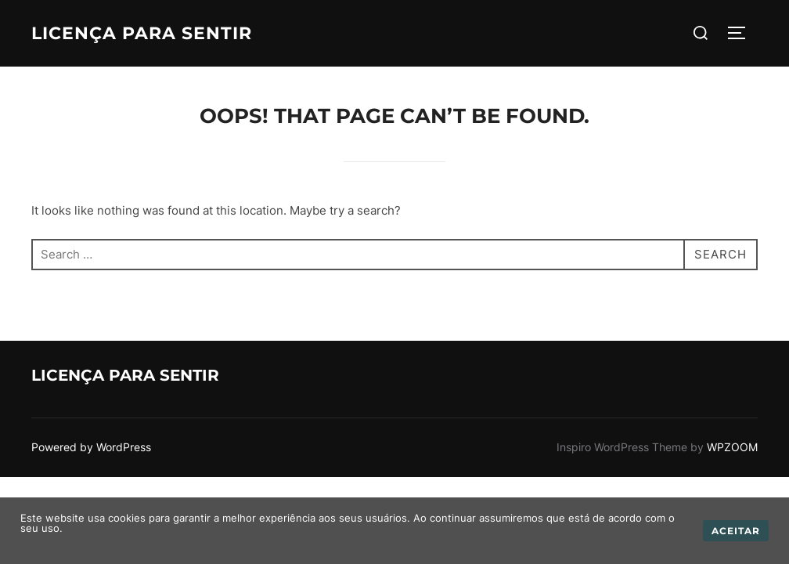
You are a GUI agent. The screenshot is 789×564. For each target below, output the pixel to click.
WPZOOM (732, 447)
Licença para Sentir (141, 33)
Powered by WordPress (91, 447)
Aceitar (736, 531)
